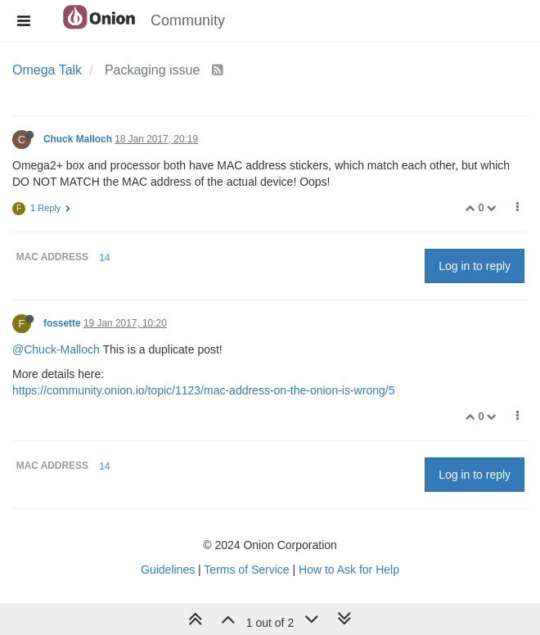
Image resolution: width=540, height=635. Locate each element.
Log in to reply (475, 265)
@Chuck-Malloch (56, 349)
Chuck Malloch (77, 139)
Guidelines (168, 569)
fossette (62, 323)
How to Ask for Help (349, 569)
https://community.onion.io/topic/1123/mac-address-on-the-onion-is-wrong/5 (203, 390)
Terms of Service (246, 569)
